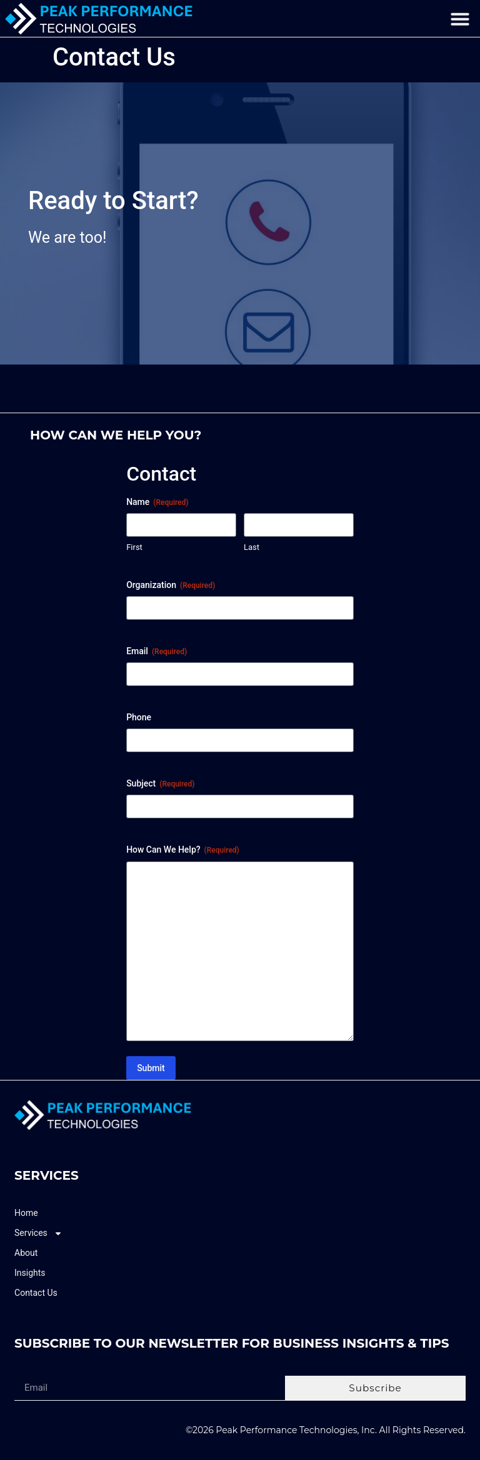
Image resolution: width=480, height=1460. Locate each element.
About (26, 1253)
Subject (160, 784)
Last (251, 547)
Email (156, 651)
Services (38, 1233)
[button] (460, 19)
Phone (138, 717)
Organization (170, 585)
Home (26, 1213)
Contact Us (36, 1293)
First (134, 547)
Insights (30, 1273)
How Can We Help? (182, 850)
